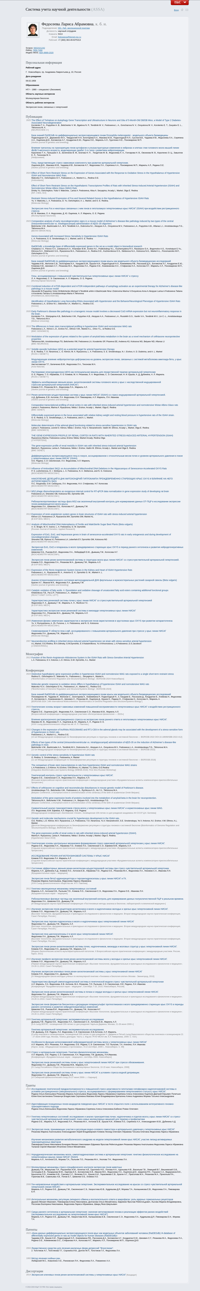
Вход (176, 10)
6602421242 (39, 48)
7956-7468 (37, 50)
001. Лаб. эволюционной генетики (74, 28)
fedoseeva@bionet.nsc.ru (69, 37)
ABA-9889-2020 (46, 52)
